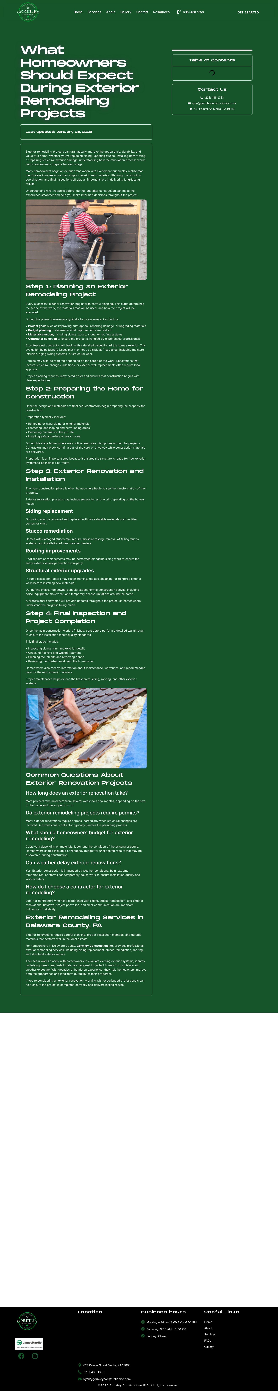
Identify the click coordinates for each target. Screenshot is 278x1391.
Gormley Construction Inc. (95, 945)
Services (94, 12)
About (110, 12)
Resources (161, 12)
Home (78, 12)
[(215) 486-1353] (178, 12)
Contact (142, 12)
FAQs (207, 1340)
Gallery (125, 12)
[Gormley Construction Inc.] (107, 1340)
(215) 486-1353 (193, 12)
